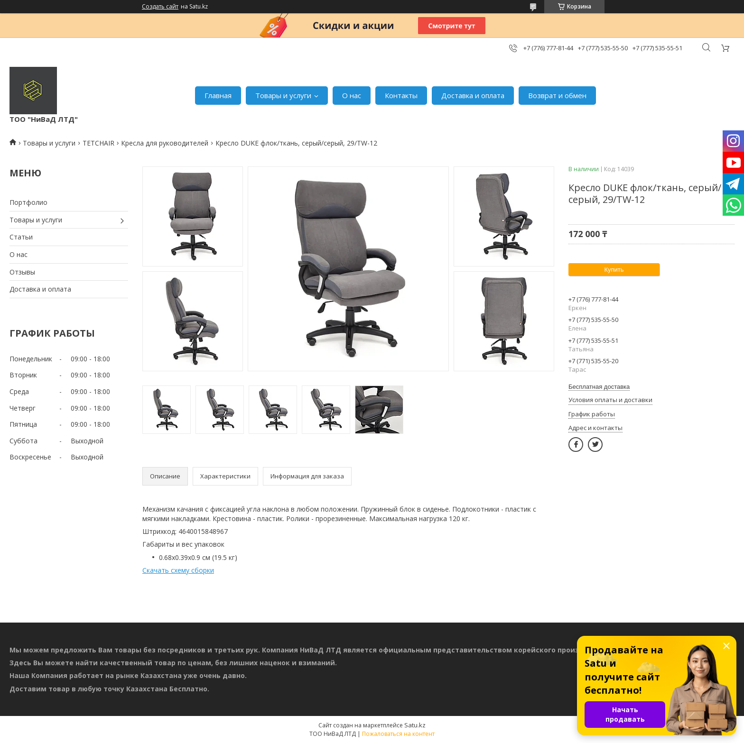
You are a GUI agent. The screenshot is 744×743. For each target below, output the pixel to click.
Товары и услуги (283, 95)
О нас (351, 95)
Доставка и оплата (472, 95)
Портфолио (28, 202)
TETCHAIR (98, 142)
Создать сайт (160, 6)
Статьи (21, 236)
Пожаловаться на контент (398, 734)
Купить (613, 269)
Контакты (401, 95)
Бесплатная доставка (599, 386)
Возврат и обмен (557, 95)
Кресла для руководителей (164, 142)
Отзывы (22, 271)
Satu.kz (415, 725)
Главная (218, 95)
